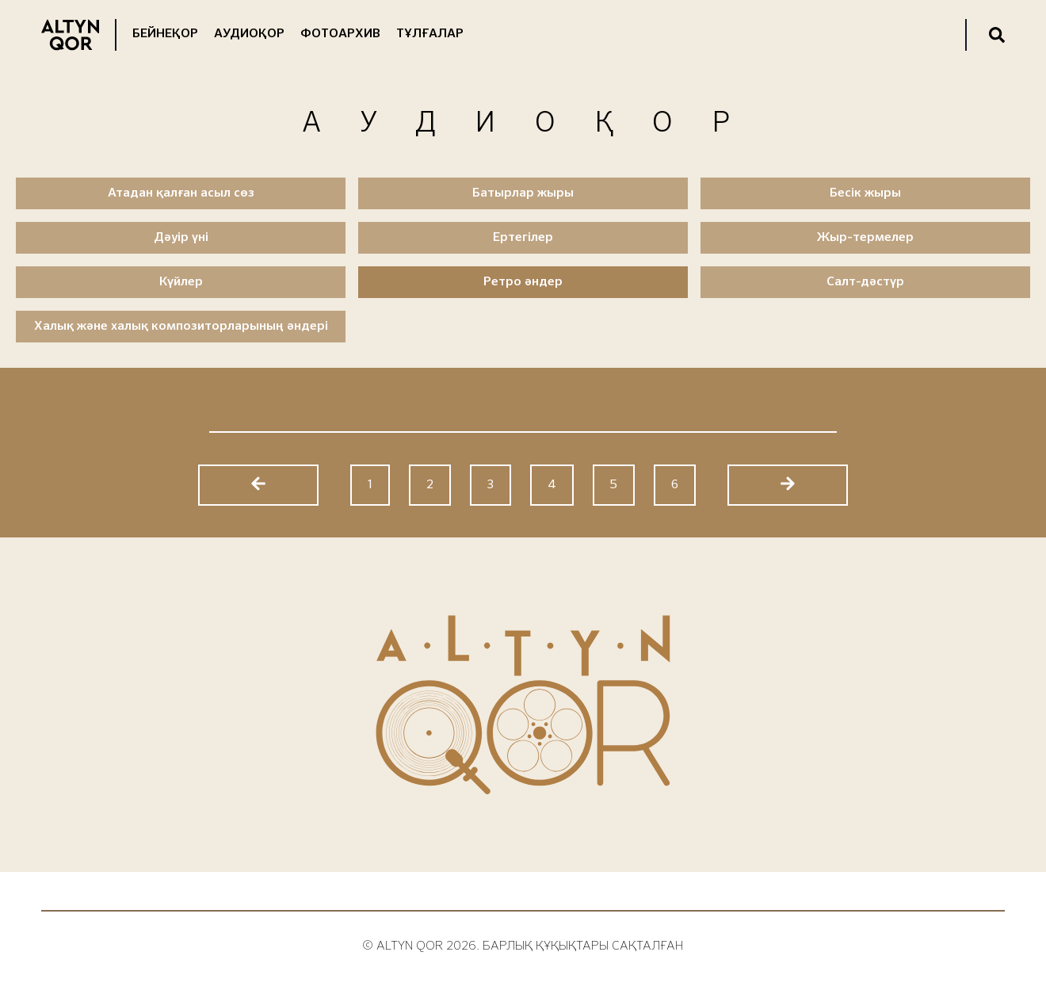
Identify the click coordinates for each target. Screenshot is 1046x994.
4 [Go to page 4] (552, 485)
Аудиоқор (249, 34)
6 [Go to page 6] (674, 485)
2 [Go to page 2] (429, 485)
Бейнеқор (165, 34)
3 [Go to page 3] (490, 485)
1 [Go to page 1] (370, 485)
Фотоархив (340, 34)
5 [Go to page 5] (613, 485)
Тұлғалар (430, 34)
